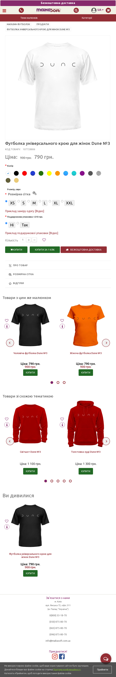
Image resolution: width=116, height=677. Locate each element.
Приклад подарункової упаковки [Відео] (31, 233)
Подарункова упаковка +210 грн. (25, 217)
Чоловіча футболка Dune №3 (30, 353)
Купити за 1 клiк (45, 249)
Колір (10, 166)
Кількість (11, 240)
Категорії (87, 17)
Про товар (18, 265)
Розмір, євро (22, 192)
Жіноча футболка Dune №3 (86, 353)
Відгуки (16, 283)
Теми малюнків (29, 17)
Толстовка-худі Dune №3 (86, 451)
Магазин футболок (18, 24)
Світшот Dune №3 (30, 451)
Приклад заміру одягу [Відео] (24, 211)
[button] (52, 383)
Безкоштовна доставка (83, 249)
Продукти (43, 24)
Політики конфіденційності (67, 669)
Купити (16, 249)
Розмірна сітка (21, 274)
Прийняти (102, 669)
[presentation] (10, 343)
